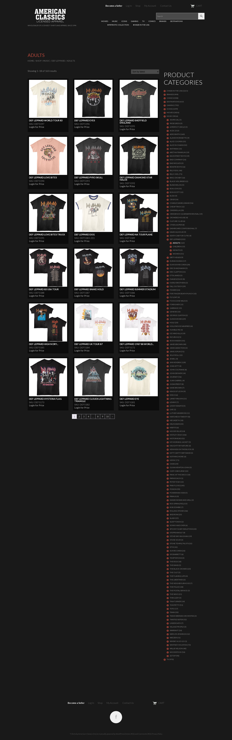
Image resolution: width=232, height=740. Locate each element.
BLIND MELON (176, 185)
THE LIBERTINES (176, 580)
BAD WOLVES (175, 163)
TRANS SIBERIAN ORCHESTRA (182, 616)
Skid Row (174, 514)
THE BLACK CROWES (178, 569)
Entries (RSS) (130, 734)
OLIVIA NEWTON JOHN (179, 467)
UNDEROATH (175, 623)
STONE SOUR (175, 540)
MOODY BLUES (176, 431)
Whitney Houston (178, 645)
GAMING (134, 21)
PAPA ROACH (175, 478)
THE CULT (174, 572)
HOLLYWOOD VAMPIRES (180, 326)
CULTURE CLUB (176, 221)
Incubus (174, 337)
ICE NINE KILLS (176, 333)
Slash (172, 518)
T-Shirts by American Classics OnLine (84, 734)
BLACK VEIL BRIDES (178, 181)
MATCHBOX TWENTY (179, 417)
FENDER (173, 290)
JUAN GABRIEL (176, 380)
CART (189, 5)
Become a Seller (113, 5)
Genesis (173, 312)
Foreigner (175, 304)
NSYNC (173, 460)
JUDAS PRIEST (175, 384)
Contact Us (166, 5)
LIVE (171, 409)
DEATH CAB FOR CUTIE (179, 235)
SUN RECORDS (176, 551)
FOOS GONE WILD (177, 301)
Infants (176, 250)
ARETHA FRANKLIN (178, 152)
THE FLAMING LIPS (177, 576)
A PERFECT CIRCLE (177, 127)
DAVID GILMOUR (176, 232)
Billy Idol (174, 170)
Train (172, 612)
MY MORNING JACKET (179, 442)
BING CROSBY (175, 178)
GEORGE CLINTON (177, 315)
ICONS (124, 21)
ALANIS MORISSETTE (178, 138)
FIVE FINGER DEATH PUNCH (181, 293)
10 (107, 416)
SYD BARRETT (175, 554)
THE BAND (174, 565)
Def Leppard (58, 60)
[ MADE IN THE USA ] (175, 91)
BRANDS (162, 21)
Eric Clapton (176, 272)
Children (177, 246)
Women (176, 254)
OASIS (172, 464)
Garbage (174, 308)
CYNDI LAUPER (176, 225)
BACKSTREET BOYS (178, 156)
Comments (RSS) (144, 734)
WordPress (120, 734)
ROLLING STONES (177, 511)
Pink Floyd (175, 485)
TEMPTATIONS (176, 558)
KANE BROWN (176, 388)
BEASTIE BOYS (176, 167)
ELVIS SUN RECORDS (178, 264)
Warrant (174, 630)
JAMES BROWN (176, 344)
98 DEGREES (175, 123)
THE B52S (174, 561)
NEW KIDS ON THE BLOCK (180, 449)
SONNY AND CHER (177, 525)
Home (31, 60)
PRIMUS (173, 496)
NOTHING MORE (177, 456)
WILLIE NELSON (176, 648)
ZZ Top (173, 656)
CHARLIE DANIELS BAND (180, 203)
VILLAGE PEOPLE (177, 627)
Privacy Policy (157, 734)
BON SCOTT (175, 192)
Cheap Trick (175, 207)
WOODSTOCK (176, 652)
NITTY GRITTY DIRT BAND (180, 453)
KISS (171, 395)
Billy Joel (174, 174)
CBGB (172, 199)
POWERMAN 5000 (177, 493)
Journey (174, 377)
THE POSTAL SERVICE (178, 590)
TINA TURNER (175, 601)
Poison (173, 489)
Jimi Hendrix (175, 362)
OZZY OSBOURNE (177, 471)
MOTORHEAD (175, 438)
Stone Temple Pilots (179, 543)
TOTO (172, 609)
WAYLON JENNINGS (178, 634)
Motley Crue (176, 435)
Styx (172, 547)
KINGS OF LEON (176, 391)
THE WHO (174, 594)
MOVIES (104, 21)
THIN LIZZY (174, 598)
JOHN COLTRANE (177, 369)
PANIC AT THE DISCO (178, 475)
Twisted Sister (176, 619)
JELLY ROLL (174, 355)
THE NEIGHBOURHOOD (180, 583)
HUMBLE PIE (175, 330)
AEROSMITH (175, 134)
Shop (137, 5)
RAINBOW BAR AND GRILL (180, 500)
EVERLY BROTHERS (177, 283)
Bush (172, 196)
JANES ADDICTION (177, 348)
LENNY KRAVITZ (176, 406)
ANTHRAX (174, 149)
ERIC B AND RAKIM (177, 268)
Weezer (173, 637)
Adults (176, 243)
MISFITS (173, 427)
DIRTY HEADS (175, 257)
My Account (150, 5)
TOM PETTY (174, 605)
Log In (129, 5)
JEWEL (172, 359)
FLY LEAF (173, 297)
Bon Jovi (174, 188)
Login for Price (36, 127)
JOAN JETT (174, 366)
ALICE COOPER (176, 141)
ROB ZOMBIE (175, 507)
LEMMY (173, 402)
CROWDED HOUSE (177, 217)
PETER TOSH (175, 482)
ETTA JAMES (175, 275)
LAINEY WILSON (176, 398)
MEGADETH (175, 420)
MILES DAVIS (175, 424)
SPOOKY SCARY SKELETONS (181, 529)
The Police (175, 587)
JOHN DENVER (176, 373)
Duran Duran (176, 261)
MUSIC (115, 21)
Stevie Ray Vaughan (179, 536)
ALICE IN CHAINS (176, 145)
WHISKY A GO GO (177, 641)
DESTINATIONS (176, 21)
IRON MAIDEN (175, 341)
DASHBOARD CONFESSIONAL (182, 228)
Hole (172, 322)
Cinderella (175, 210)
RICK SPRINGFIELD (177, 503)
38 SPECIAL (174, 120)
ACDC (172, 130)
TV (143, 21)
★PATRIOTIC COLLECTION (118, 25)
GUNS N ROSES (176, 319)
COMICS (151, 21)
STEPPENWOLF (176, 532)
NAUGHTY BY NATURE (179, 446)
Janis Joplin (175, 351)
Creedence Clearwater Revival (184, 214)
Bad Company (176, 159)
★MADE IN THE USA (141, 25)
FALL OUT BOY (176, 286)
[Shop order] (145, 71)
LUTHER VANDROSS (178, 413)
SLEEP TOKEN (175, 522)
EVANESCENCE (176, 279)
